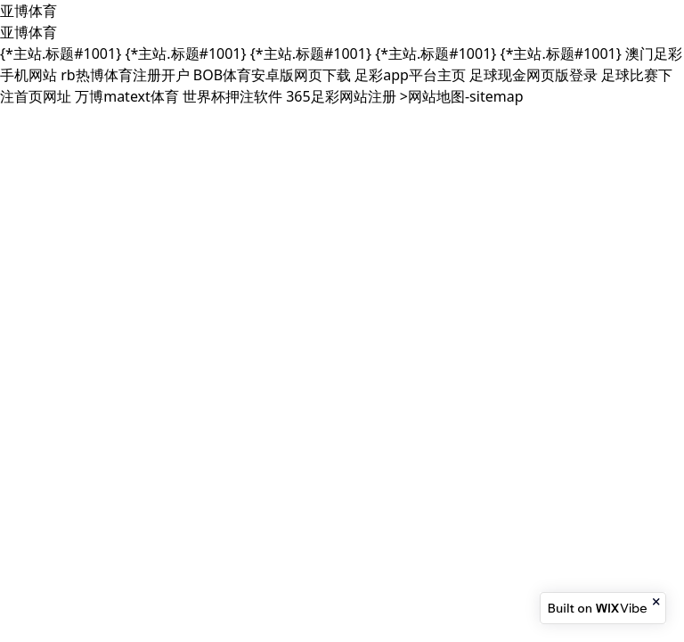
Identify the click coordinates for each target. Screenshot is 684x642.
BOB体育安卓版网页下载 (272, 75)
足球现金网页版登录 (533, 75)
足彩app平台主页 (410, 75)
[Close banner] (657, 602)
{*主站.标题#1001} (60, 53)
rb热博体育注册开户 (125, 75)
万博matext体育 (127, 96)
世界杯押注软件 (232, 96)
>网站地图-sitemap (462, 96)
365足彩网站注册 (340, 96)
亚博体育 (28, 11)
